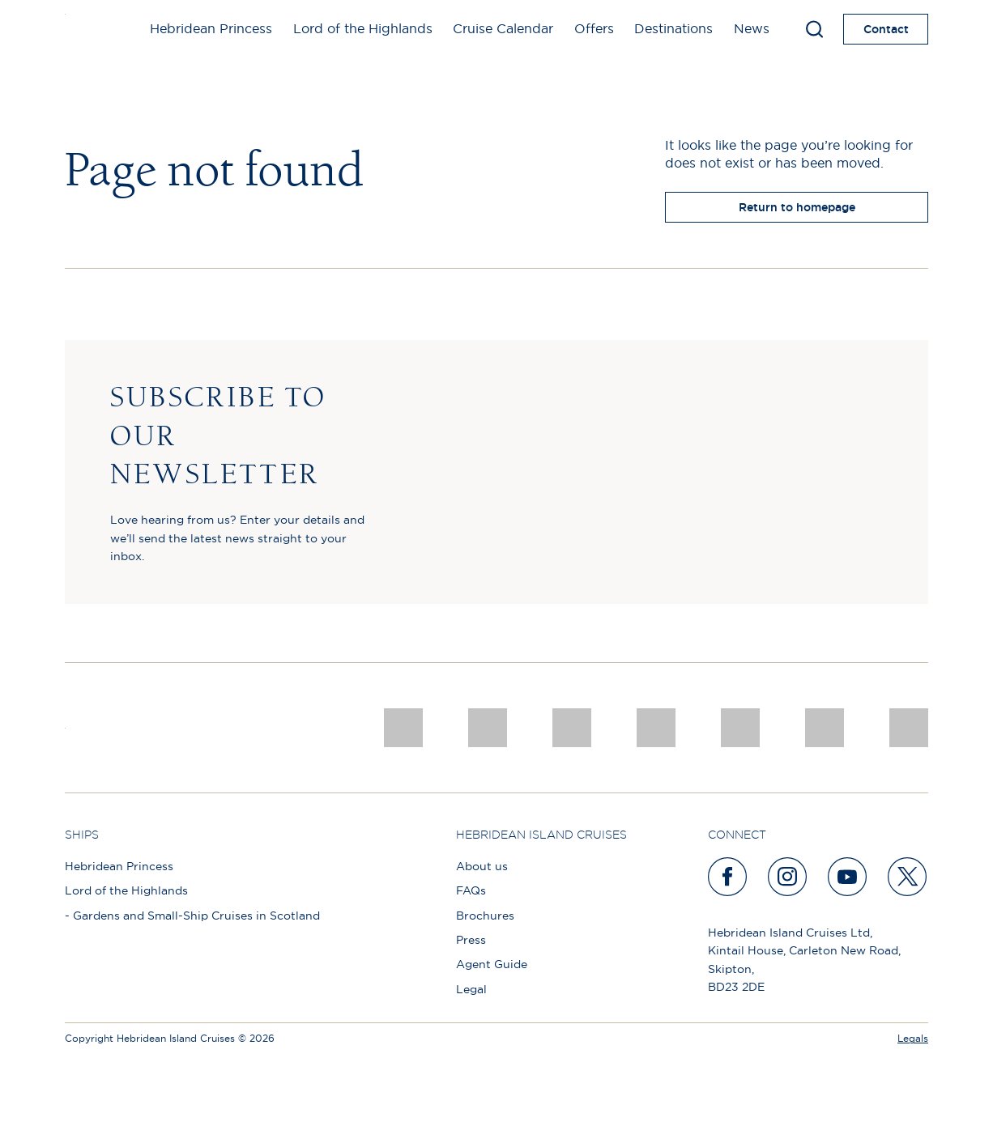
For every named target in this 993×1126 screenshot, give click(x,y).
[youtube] (848, 876)
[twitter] (908, 876)
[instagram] (788, 876)
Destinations (673, 28)
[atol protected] (908, 727)
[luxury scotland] (740, 727)
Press (471, 940)
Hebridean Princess (211, 28)
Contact (886, 29)
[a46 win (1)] (571, 727)
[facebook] (728, 876)
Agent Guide (491, 964)
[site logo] (91, 29)
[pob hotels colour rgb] (656, 727)
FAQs (471, 890)
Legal (471, 989)
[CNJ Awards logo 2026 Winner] (403, 727)
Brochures (485, 915)
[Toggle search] (814, 29)
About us (482, 866)
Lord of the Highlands (363, 28)
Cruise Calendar (503, 28)
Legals (912, 1038)
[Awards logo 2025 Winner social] (487, 727)
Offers (594, 28)
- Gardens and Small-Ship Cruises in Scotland (192, 915)
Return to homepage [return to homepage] (797, 207)
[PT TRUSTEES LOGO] (824, 727)
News (751, 28)
